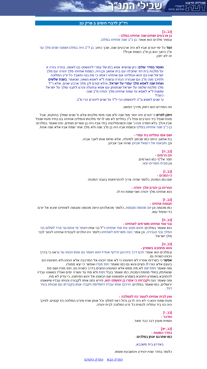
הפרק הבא (114, 359)
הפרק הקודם (93, 359)
